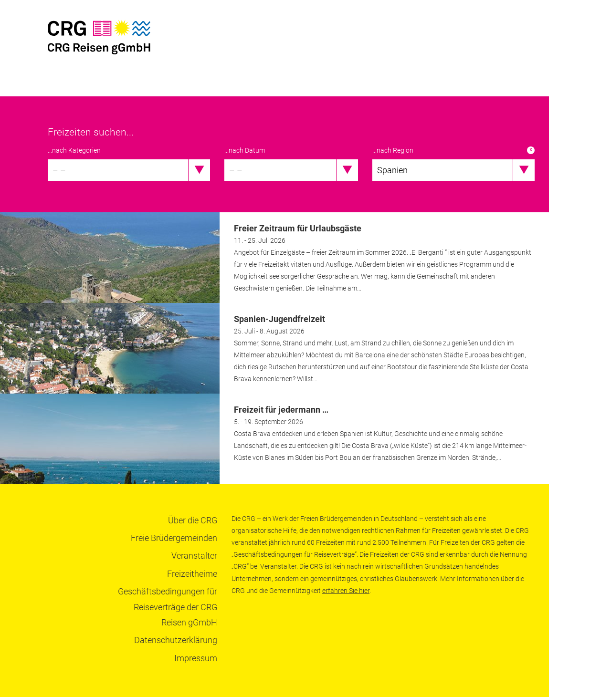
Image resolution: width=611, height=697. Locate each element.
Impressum (195, 658)
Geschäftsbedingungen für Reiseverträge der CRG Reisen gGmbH (167, 606)
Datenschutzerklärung (175, 640)
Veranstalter (194, 556)
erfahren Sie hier (345, 590)
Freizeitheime (192, 574)
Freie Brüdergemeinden (174, 538)
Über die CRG (192, 520)
